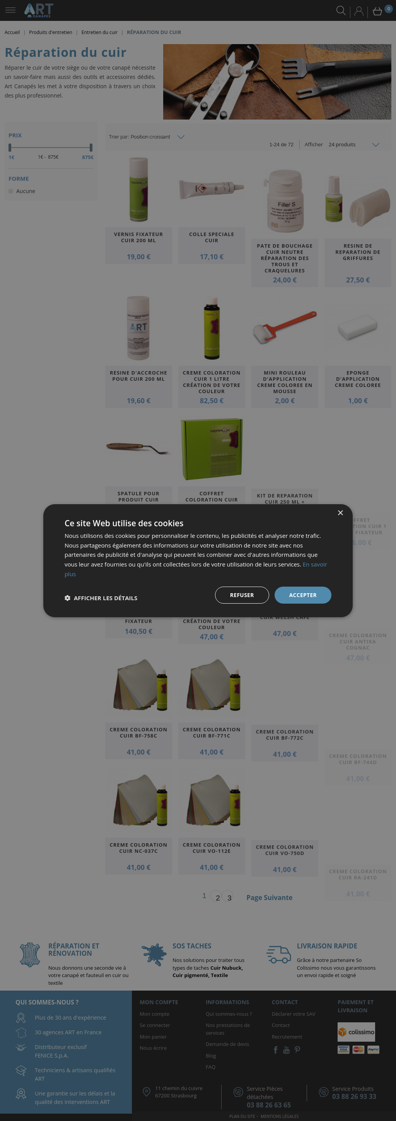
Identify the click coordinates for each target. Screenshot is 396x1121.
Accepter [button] (302, 594)
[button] (101, 597)
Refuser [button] (241, 594)
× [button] (340, 513)
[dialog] (198, 560)
